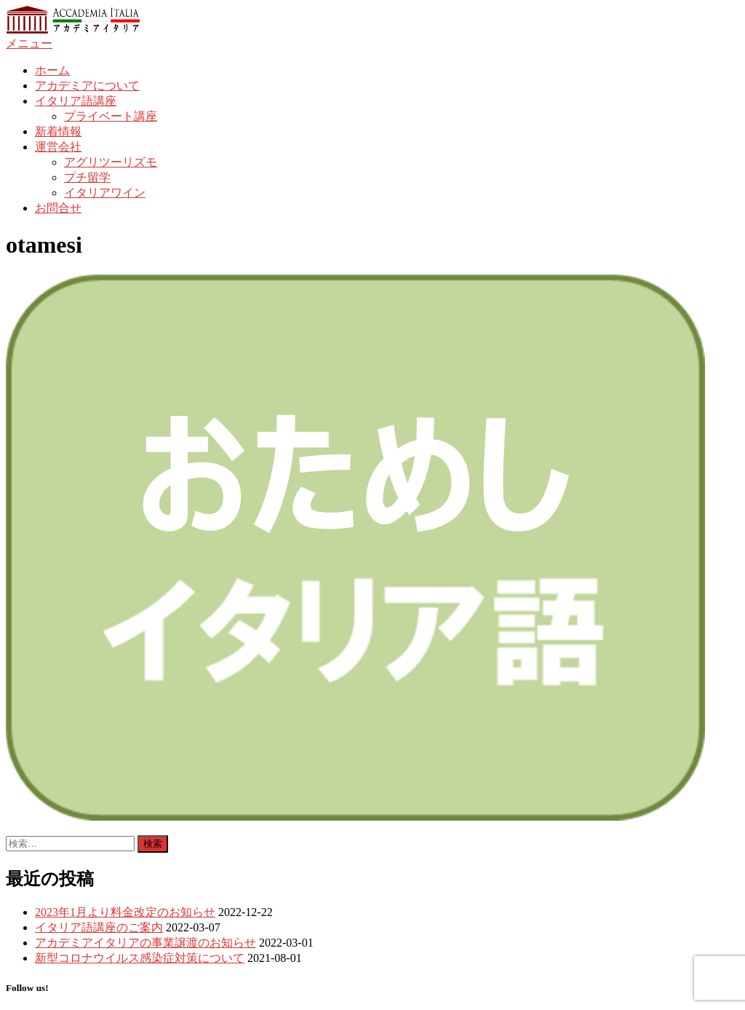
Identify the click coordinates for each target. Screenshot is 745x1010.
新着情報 (58, 131)
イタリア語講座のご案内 (99, 927)
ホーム (52, 70)
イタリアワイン (105, 192)
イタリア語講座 (75, 101)
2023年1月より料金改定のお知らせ (125, 912)
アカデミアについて (87, 85)
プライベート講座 (110, 116)
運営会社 (58, 147)
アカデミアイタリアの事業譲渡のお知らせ (145, 942)
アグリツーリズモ (110, 162)
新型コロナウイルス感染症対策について (139, 958)
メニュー (29, 43)
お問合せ (58, 208)
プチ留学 (87, 177)
